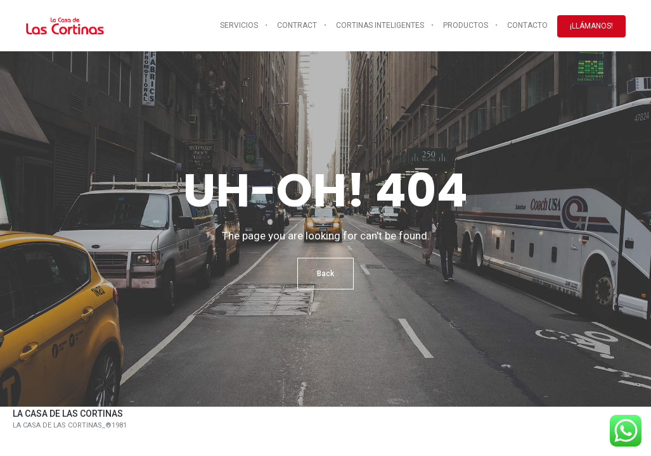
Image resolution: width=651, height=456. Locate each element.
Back (325, 273)
